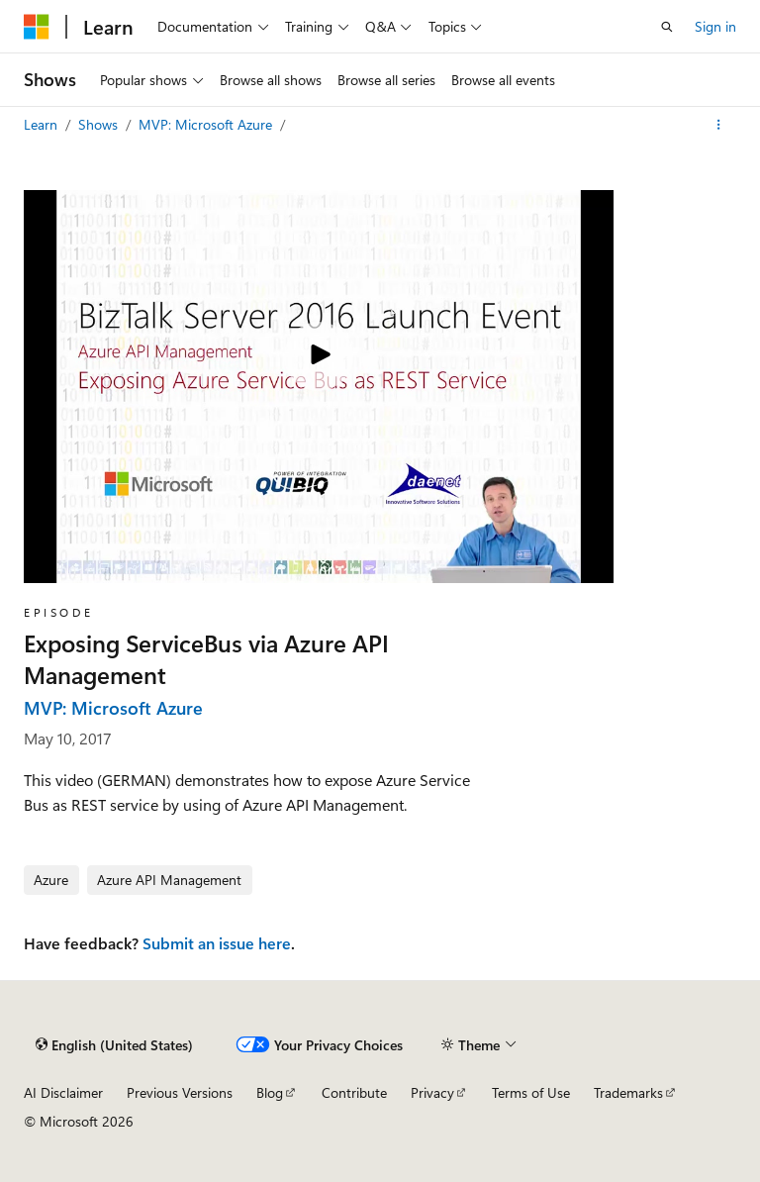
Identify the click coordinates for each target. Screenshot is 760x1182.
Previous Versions (180, 1092)
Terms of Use (531, 1092)
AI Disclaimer (63, 1092)
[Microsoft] (36, 27)
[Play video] (318, 356)
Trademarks (628, 1092)
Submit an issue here (216, 943)
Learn (42, 124)
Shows (100, 124)
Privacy (432, 1092)
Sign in (715, 26)
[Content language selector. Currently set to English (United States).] (114, 1044)
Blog (269, 1092)
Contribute (354, 1092)
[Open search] (667, 27)
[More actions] (719, 125)
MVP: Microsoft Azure (207, 124)
